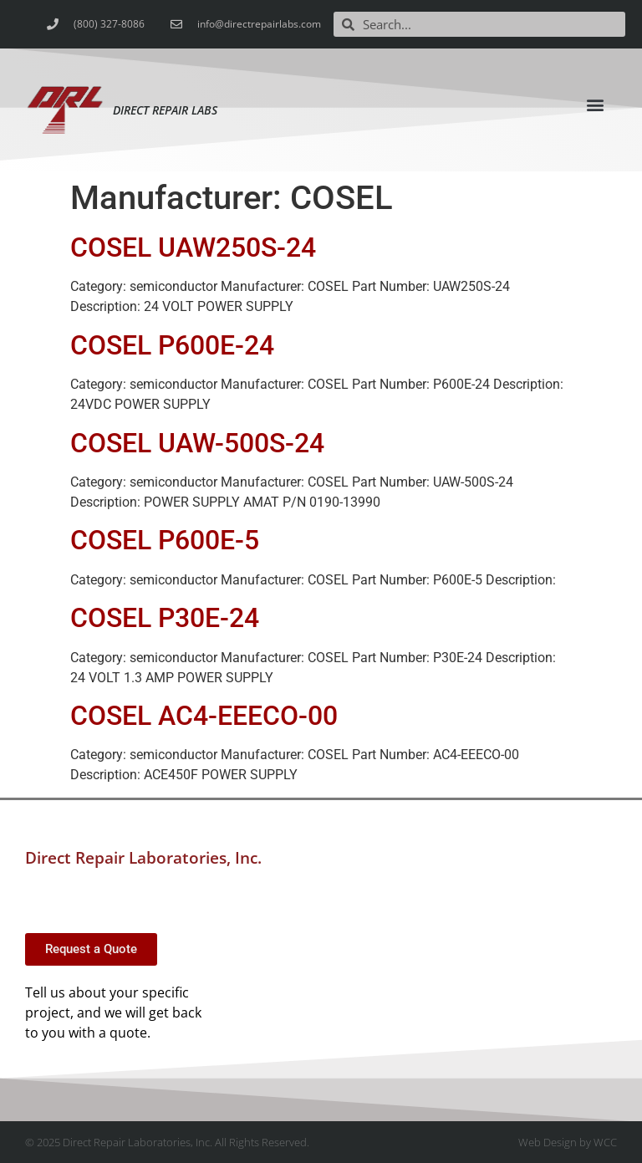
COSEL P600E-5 (164, 540)
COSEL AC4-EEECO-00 (204, 716)
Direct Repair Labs (165, 110)
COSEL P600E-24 (172, 345)
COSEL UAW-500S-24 (197, 443)
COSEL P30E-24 (164, 618)
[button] (595, 104)
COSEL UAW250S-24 (193, 247)
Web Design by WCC (567, 1142)
